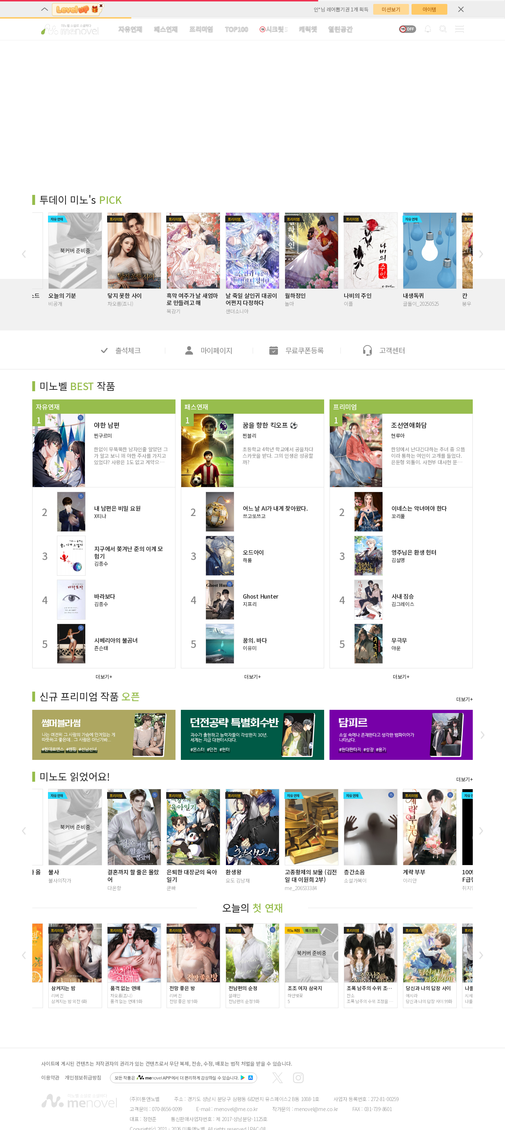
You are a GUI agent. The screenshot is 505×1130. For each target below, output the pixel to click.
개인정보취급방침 (83, 1078)
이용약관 (50, 1078)
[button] (23, 254)
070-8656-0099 (167, 1108)
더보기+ (104, 676)
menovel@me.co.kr (236, 1108)
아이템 (429, 9)
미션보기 (391, 9)
